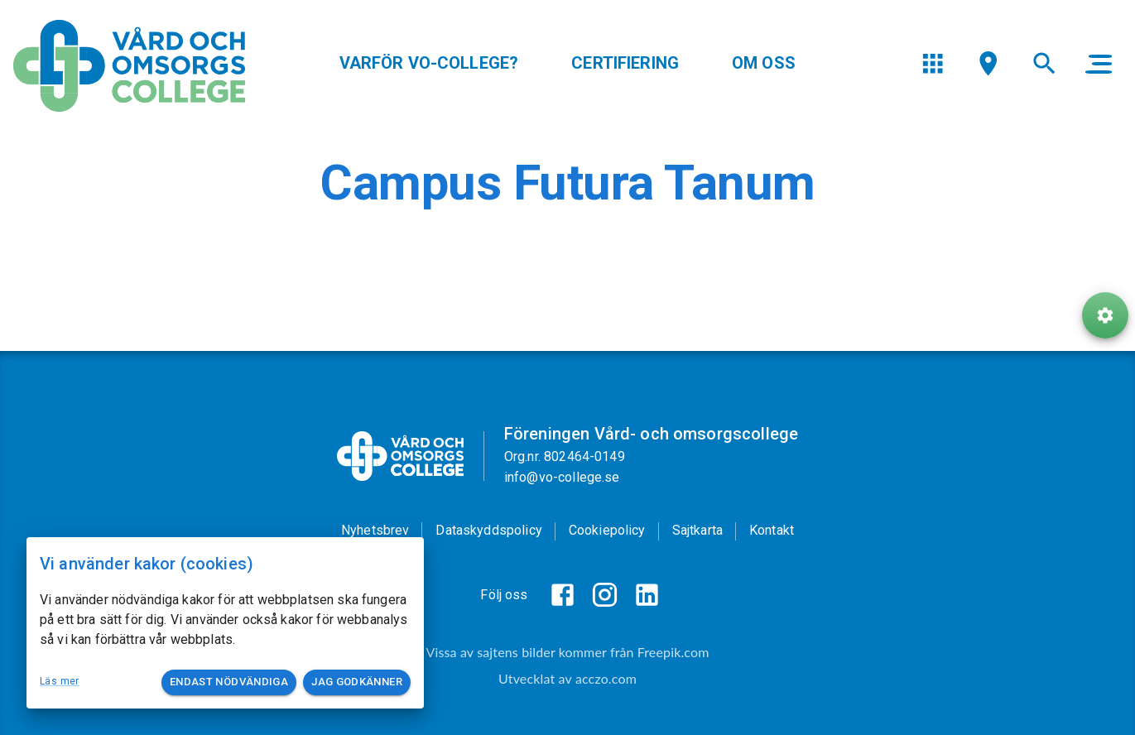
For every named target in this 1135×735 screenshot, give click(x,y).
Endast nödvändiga (228, 682)
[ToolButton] (1105, 321)
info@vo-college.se (562, 477)
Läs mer (59, 681)
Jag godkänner (357, 682)
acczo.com (606, 678)
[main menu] (1098, 66)
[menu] (932, 65)
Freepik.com (673, 652)
